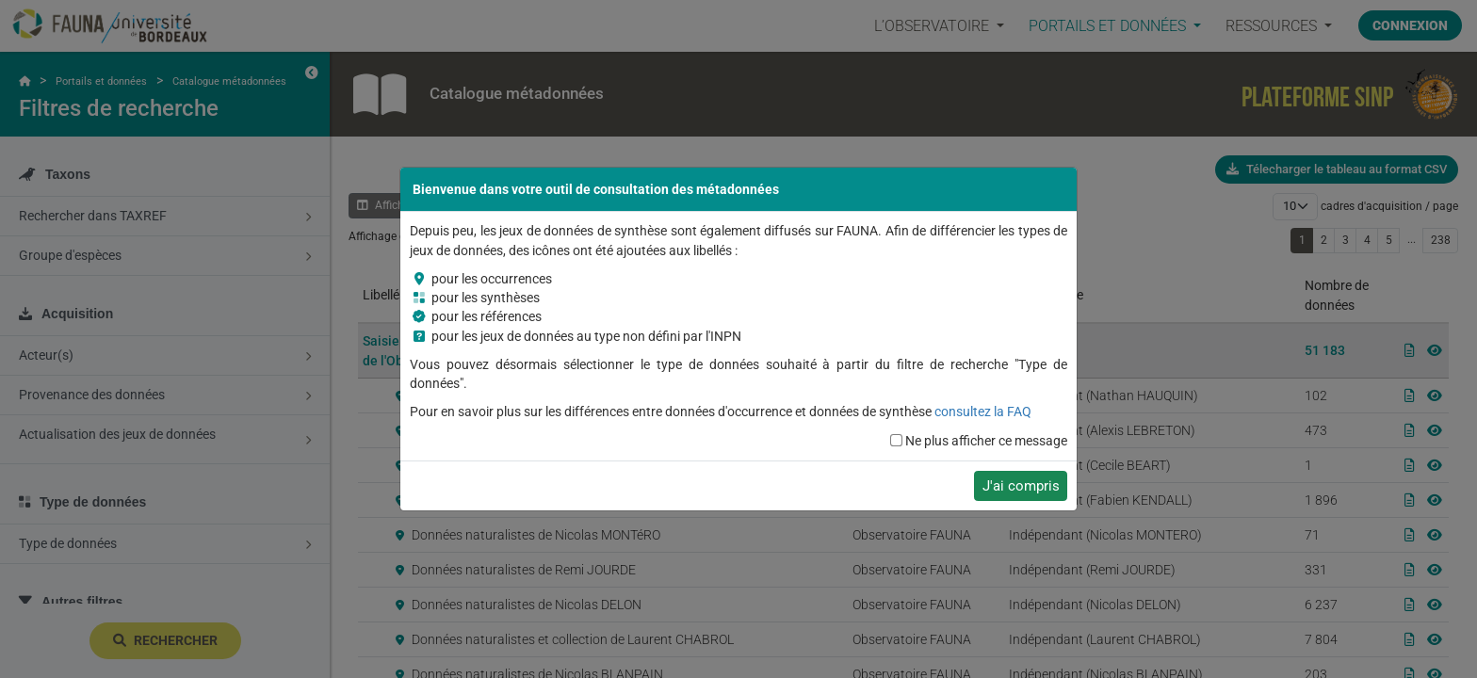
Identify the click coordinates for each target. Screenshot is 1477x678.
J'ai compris (1021, 485)
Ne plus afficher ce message (986, 440)
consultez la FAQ (982, 411)
